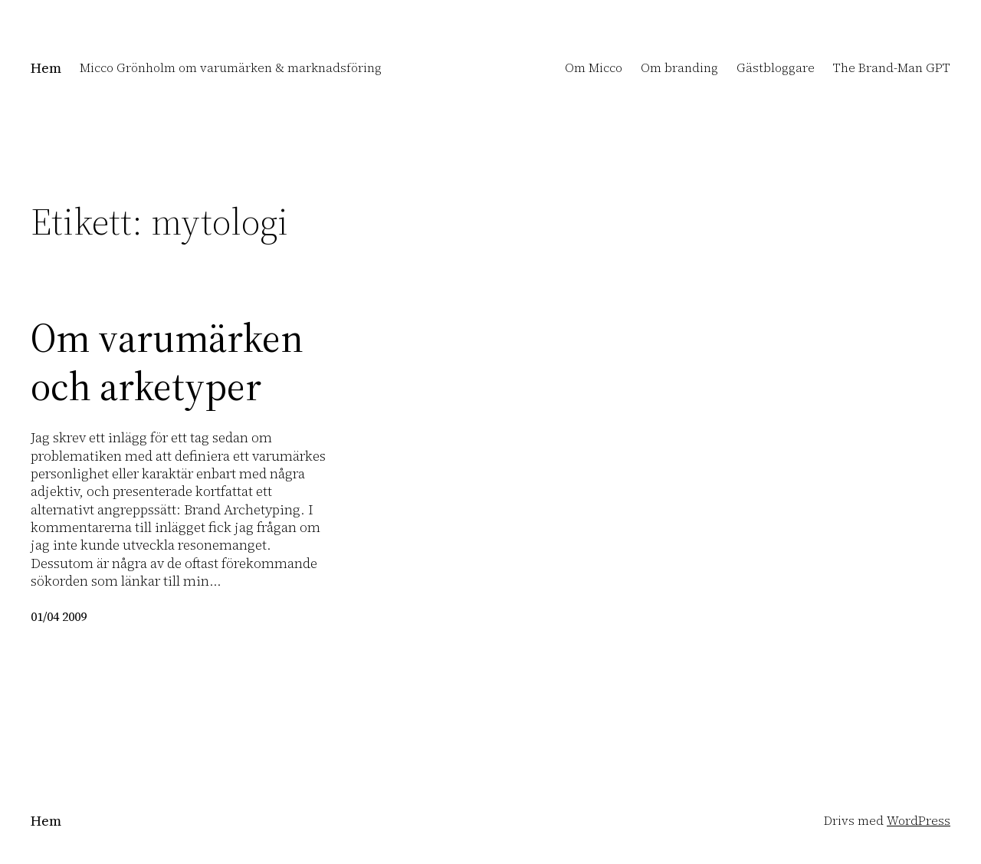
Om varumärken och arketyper (167, 362)
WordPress (918, 820)
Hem (46, 67)
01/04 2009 (59, 616)
